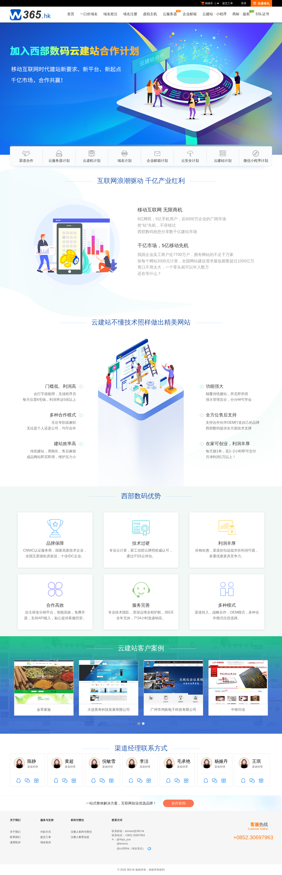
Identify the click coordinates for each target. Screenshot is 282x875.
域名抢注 (110, 14)
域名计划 (124, 156)
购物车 (210, 3)
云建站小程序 (214, 14)
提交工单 (227, 3)
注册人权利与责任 (81, 831)
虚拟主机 (150, 14)
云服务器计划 (59, 156)
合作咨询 (178, 803)
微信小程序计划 (255, 156)
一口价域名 (89, 14)
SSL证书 (262, 14)
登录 (243, 3)
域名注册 (130, 14)
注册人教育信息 (80, 837)
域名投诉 (45, 842)
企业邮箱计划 (157, 156)
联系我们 (15, 837)
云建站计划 (223, 156)
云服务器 (171, 13)
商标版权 (242, 13)
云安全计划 (190, 156)
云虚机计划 (91, 156)
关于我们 (15, 831)
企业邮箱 (190, 14)
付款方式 (45, 831)
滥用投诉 (15, 842)
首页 (70, 14)
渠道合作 (26, 156)
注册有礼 (261, 3)
